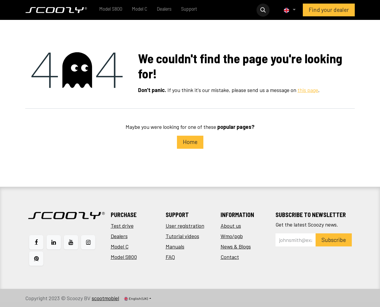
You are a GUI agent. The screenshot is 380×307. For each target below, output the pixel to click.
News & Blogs (236, 246)
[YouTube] (71, 242)
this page (307, 90)
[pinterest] (36, 258)
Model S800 (124, 257)
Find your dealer (329, 9)
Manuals (175, 246)
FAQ (170, 257)
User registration (185, 225)
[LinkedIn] (54, 242)
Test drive (122, 225)
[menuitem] (110, 10)
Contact (230, 257)
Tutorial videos (182, 236)
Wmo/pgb (232, 236)
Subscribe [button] (334, 239)
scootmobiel (105, 298)
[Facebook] (36, 242)
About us (231, 225)
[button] (263, 10)
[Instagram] (88, 242)
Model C (120, 246)
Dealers (119, 236)
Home (190, 141)
